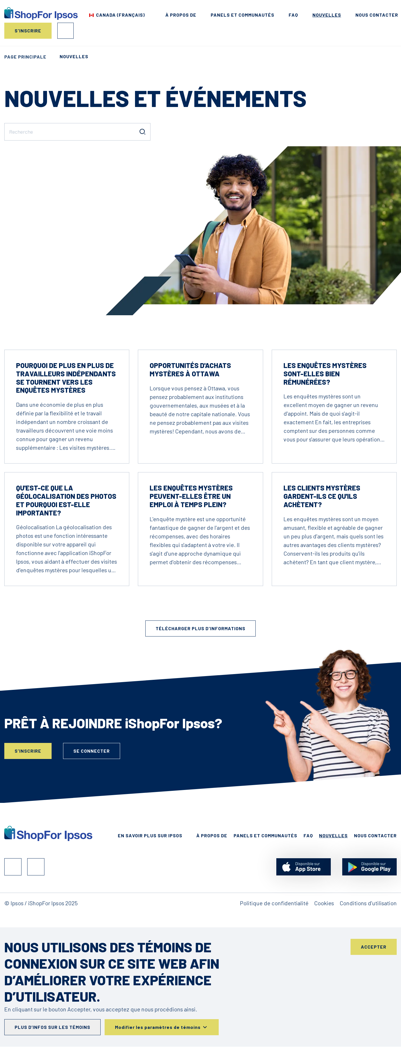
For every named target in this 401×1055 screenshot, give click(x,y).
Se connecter (65, 31)
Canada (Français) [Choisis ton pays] (120, 14)
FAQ (293, 14)
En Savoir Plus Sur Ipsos (150, 835)
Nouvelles (326, 14)
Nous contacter (376, 14)
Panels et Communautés (242, 14)
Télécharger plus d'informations (200, 628)
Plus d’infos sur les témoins (52, 1027)
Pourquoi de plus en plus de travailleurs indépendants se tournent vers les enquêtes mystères (66, 377)
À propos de (180, 14)
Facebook (12, 866)
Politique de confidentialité (274, 903)
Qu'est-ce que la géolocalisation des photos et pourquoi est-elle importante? (66, 500)
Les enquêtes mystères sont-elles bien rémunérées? (325, 373)
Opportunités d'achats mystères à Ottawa (190, 369)
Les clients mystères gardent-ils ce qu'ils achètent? (321, 496)
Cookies (324, 903)
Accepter (373, 946)
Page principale (25, 56)
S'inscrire (28, 30)
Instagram (35, 866)
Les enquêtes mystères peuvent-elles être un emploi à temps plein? (191, 496)
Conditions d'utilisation (368, 903)
